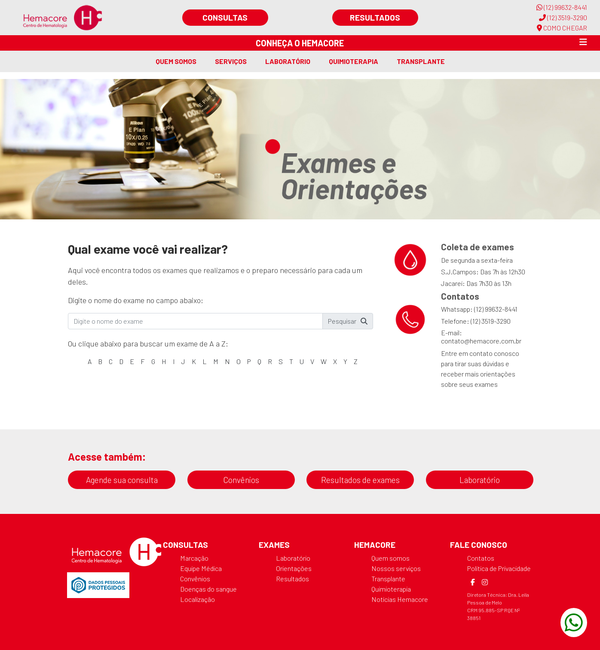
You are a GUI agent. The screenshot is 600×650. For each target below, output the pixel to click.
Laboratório (287, 61)
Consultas (225, 17)
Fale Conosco (478, 545)
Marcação (194, 558)
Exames (274, 545)
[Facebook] (472, 582)
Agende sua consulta (122, 480)
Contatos (480, 558)
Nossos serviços (396, 568)
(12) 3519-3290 (563, 17)
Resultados (375, 17)
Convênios (241, 480)
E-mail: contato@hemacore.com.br (481, 336)
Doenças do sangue (208, 589)
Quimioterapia (353, 61)
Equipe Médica (201, 568)
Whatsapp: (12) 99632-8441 (479, 309)
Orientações (294, 568)
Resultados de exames (360, 480)
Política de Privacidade (499, 568)
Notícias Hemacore (399, 599)
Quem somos (176, 61)
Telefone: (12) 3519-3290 (476, 321)
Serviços (231, 61)
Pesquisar (347, 321)
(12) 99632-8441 (561, 7)
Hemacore (374, 545)
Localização (197, 599)
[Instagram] (484, 582)
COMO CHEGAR (562, 28)
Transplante (421, 61)
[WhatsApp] (573, 622)
